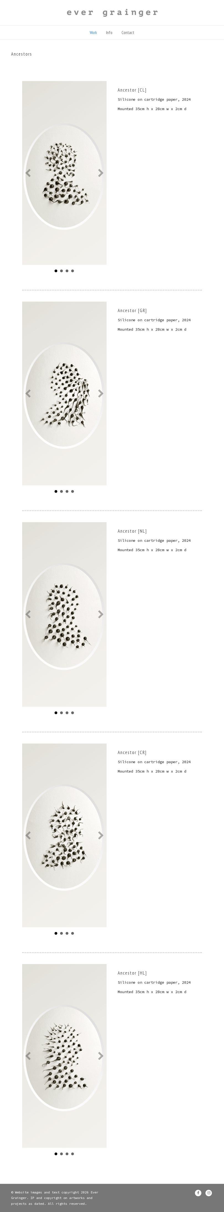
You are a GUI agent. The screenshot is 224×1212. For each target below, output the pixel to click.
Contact (128, 32)
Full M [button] (56, 271)
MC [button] (61, 271)
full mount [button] (56, 712)
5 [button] (61, 491)
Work (93, 32)
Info (109, 32)
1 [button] (67, 491)
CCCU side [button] (72, 271)
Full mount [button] (56, 933)
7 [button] (56, 491)
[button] (28, 173)
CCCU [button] (72, 491)
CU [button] (67, 271)
